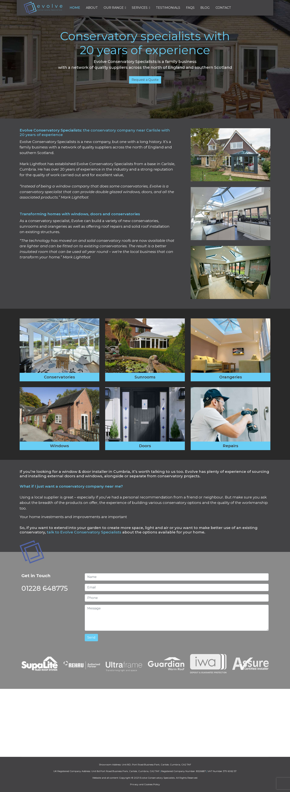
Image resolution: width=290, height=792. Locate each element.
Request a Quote (145, 80)
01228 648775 (44, 588)
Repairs (230, 445)
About (92, 8)
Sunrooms (145, 377)
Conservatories (59, 377)
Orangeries (230, 377)
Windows (59, 445)
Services (140, 8)
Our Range (114, 8)
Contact (223, 8)
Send (91, 637)
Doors (145, 445)
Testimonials (168, 8)
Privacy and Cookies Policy (145, 784)
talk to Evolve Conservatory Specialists (84, 532)
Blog (205, 8)
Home (75, 8)
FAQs (190, 8)
